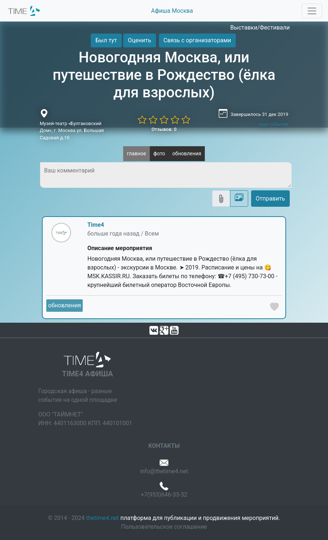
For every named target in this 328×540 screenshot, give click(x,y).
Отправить (270, 198)
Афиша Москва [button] (172, 10)
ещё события (273, 124)
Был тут (106, 40)
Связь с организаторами (197, 40)
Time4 (95, 224)
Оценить (139, 40)
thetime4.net (102, 517)
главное (136, 153)
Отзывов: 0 (164, 129)
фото (159, 153)
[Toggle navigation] (312, 11)
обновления (186, 153)
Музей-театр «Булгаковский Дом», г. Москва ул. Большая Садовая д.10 (72, 130)
